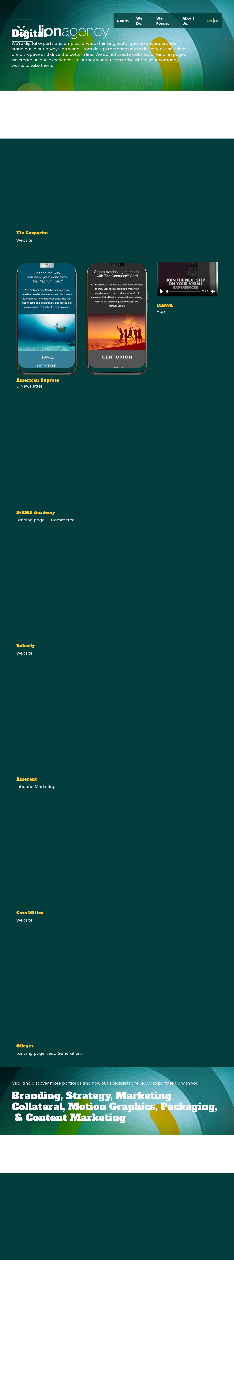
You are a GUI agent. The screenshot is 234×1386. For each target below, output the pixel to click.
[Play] (161, 291)
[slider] (183, 291)
